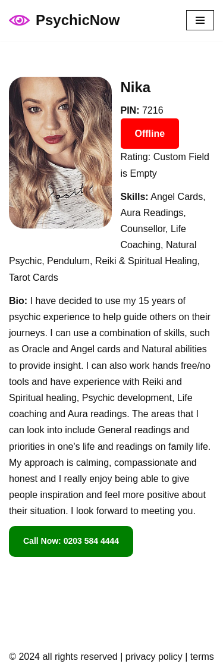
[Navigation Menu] (200, 20)
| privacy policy (150, 657)
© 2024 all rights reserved (63, 657)
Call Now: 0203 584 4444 (71, 541)
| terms (198, 657)
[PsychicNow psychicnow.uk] (64, 20)
